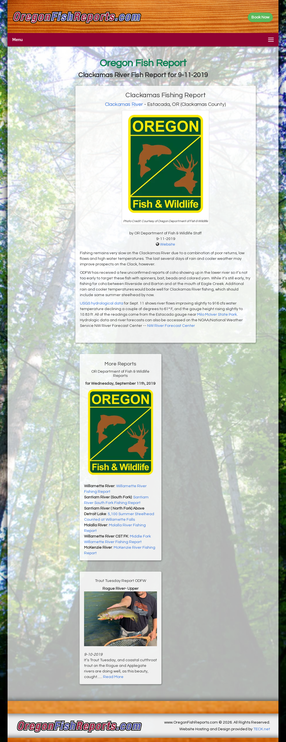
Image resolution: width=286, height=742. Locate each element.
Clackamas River (124, 104)
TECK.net (261, 729)
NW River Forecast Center (171, 326)
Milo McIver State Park (217, 315)
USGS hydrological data (101, 303)
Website (167, 244)
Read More (113, 677)
